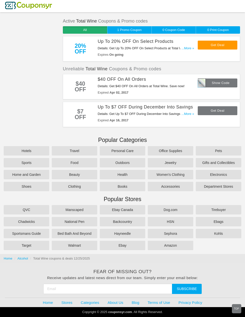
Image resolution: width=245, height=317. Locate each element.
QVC (26, 210)
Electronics (218, 175)
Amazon (170, 245)
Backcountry (122, 222)
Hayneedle (122, 234)
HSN (170, 222)
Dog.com (170, 210)
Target (26, 245)
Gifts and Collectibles (218, 163)
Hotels (26, 151)
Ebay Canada (122, 210)
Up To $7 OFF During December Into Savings (145, 107)
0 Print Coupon (218, 30)
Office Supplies (170, 151)
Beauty (74, 175)
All (85, 30)
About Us (115, 302)
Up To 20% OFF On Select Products (135, 41)
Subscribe (187, 289)
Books (122, 186)
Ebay (122, 245)
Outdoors (122, 163)
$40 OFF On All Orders (122, 79)
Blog (135, 302)
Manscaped (74, 210)
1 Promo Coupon (129, 30)
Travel (74, 151)
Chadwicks (26, 222)
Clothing (74, 186)
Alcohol (23, 258)
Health (122, 175)
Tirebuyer (218, 210)
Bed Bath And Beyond (75, 234)
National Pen (74, 222)
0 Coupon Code (173, 30)
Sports (26, 163)
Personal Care (122, 151)
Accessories (170, 186)
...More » (187, 48)
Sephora (170, 234)
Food (74, 163)
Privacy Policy (190, 302)
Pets (218, 151)
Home (8, 258)
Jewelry (170, 163)
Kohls (218, 234)
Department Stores (218, 186)
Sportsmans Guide (26, 234)
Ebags (218, 222)
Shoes (26, 186)
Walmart (74, 245)
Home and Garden (26, 175)
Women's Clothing (171, 175)
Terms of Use (159, 302)
